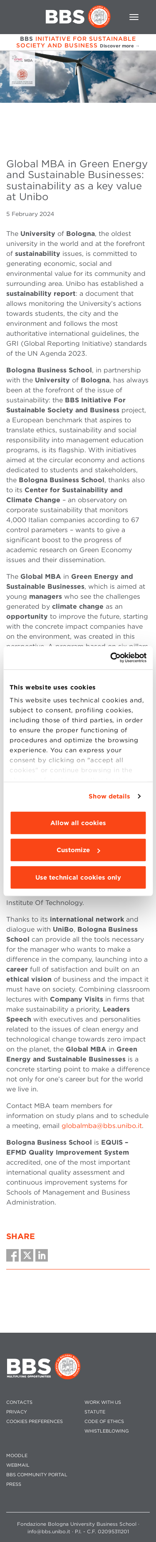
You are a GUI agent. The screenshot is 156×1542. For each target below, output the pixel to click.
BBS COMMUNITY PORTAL (36, 1475)
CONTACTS (19, 1402)
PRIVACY (16, 1412)
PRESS (13, 1484)
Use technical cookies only (78, 877)
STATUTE (94, 1412)
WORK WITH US (102, 1402)
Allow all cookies (78, 822)
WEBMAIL (18, 1465)
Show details (109, 796)
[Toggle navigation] (134, 17)
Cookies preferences (34, 1421)
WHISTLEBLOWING (106, 1431)
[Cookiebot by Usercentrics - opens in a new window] (111, 657)
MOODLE (16, 1455)
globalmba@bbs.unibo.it (102, 1126)
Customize (78, 850)
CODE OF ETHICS (104, 1421)
